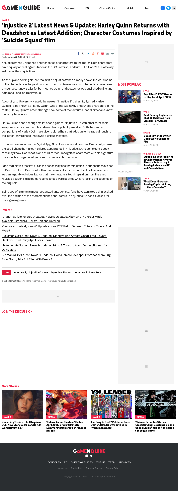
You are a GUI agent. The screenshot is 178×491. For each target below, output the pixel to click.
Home (50, 8)
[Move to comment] (112, 53)
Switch (147, 132)
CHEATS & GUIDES (152, 153)
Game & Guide (16, 281)
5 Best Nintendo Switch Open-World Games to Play (157, 138)
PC (87, 8)
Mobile (130, 8)
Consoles (69, 8)
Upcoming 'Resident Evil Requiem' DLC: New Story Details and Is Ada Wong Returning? (21, 424)
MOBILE (100, 462)
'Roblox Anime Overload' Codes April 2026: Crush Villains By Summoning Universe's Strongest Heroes (66, 426)
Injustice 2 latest (61, 272)
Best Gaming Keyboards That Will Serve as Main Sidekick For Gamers (157, 117)
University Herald (30, 101)
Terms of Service (94, 468)
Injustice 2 (19, 272)
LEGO (146, 91)
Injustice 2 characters (88, 272)
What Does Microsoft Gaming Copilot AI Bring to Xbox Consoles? (157, 184)
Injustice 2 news (39, 272)
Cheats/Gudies (107, 8)
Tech (147, 8)
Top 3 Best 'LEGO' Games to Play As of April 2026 (157, 95)
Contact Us (76, 468)
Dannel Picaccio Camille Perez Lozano (23, 54)
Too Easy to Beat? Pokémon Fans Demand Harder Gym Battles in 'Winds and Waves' (110, 424)
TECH (146, 112)
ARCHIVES (124, 462)
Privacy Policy (113, 468)
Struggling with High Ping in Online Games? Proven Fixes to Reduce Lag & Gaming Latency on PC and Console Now (158, 162)
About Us (63, 468)
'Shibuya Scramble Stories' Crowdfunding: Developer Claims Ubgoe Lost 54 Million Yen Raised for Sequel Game (154, 426)
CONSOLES (54, 462)
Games (5, 19)
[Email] (107, 53)
